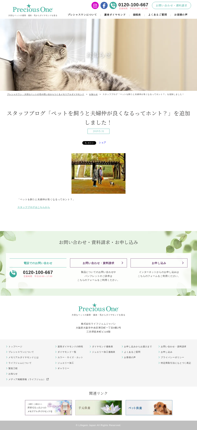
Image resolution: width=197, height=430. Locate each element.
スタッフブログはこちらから (33, 207)
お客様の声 (181, 14)
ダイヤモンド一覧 (67, 352)
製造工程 (13, 368)
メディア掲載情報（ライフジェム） (28, 379)
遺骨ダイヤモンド (115, 14)
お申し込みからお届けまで (138, 346)
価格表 (137, 14)
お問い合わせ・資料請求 (171, 5)
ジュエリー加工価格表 (103, 352)
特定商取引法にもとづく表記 (176, 363)
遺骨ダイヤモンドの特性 (70, 346)
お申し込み (159, 263)
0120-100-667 (133, 4)
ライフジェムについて (20, 363)
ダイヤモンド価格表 (102, 346)
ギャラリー (63, 368)
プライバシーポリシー (172, 357)
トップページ (15, 346)
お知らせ (13, 374)
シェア (102, 142)
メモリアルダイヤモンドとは (23, 357)
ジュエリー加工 (66, 363)
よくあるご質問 (157, 14)
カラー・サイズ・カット (70, 357)
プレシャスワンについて (82, 14)
